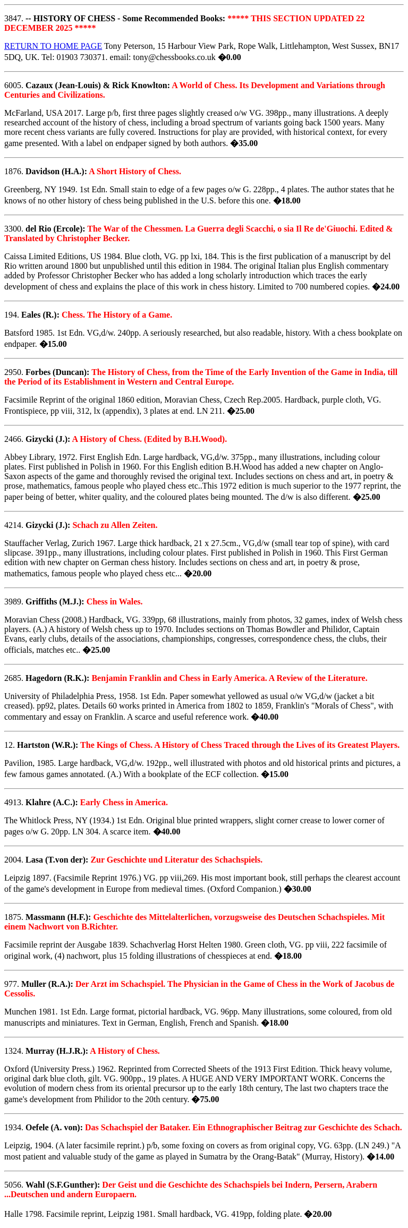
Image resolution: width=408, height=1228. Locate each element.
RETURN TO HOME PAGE (53, 45)
